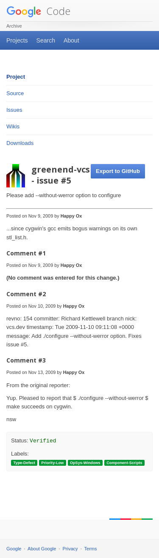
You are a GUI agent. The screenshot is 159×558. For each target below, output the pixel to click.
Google (13, 548)
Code (38, 11)
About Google (42, 548)
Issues (14, 110)
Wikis (13, 126)
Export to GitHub (118, 171)
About (71, 40)
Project (15, 77)
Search (45, 40)
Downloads (19, 143)
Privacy (70, 548)
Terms (90, 548)
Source (15, 93)
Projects (17, 40)
